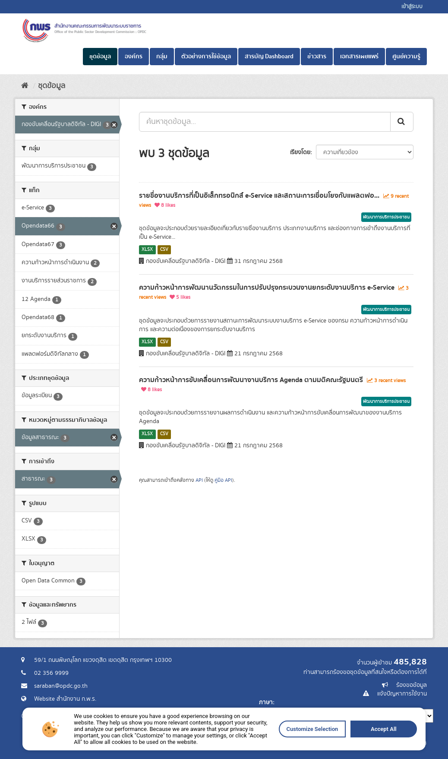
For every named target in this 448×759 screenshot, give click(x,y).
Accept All (297, 753)
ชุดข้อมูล (100, 56)
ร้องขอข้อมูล (411, 685)
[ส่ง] (401, 122)
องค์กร (133, 56)
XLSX (147, 249)
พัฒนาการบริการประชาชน (386, 217)
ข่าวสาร (316, 56)
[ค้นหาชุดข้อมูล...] (265, 122)
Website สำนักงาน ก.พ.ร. (65, 699)
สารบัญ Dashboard (269, 56)
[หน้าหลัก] (24, 86)
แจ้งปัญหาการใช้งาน (402, 693)
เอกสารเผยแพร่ (359, 56)
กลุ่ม (161, 56)
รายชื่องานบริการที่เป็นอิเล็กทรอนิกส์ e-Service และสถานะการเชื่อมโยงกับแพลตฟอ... (259, 195)
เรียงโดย (300, 152)
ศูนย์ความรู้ (406, 56)
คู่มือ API (223, 480)
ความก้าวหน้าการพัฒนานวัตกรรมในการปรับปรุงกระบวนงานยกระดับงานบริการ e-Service (266, 287)
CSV (164, 249)
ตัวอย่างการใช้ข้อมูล (206, 56)
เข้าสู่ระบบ (412, 7)
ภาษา (266, 702)
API (199, 480)
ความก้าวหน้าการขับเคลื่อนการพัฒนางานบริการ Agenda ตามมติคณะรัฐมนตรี (251, 380)
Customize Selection (259, 753)
